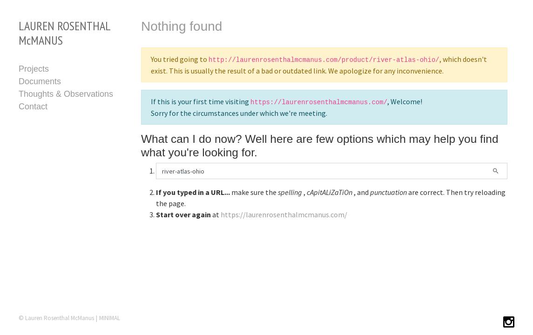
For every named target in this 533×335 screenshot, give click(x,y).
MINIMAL (109, 318)
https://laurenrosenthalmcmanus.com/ (284, 214)
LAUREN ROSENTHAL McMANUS (64, 33)
